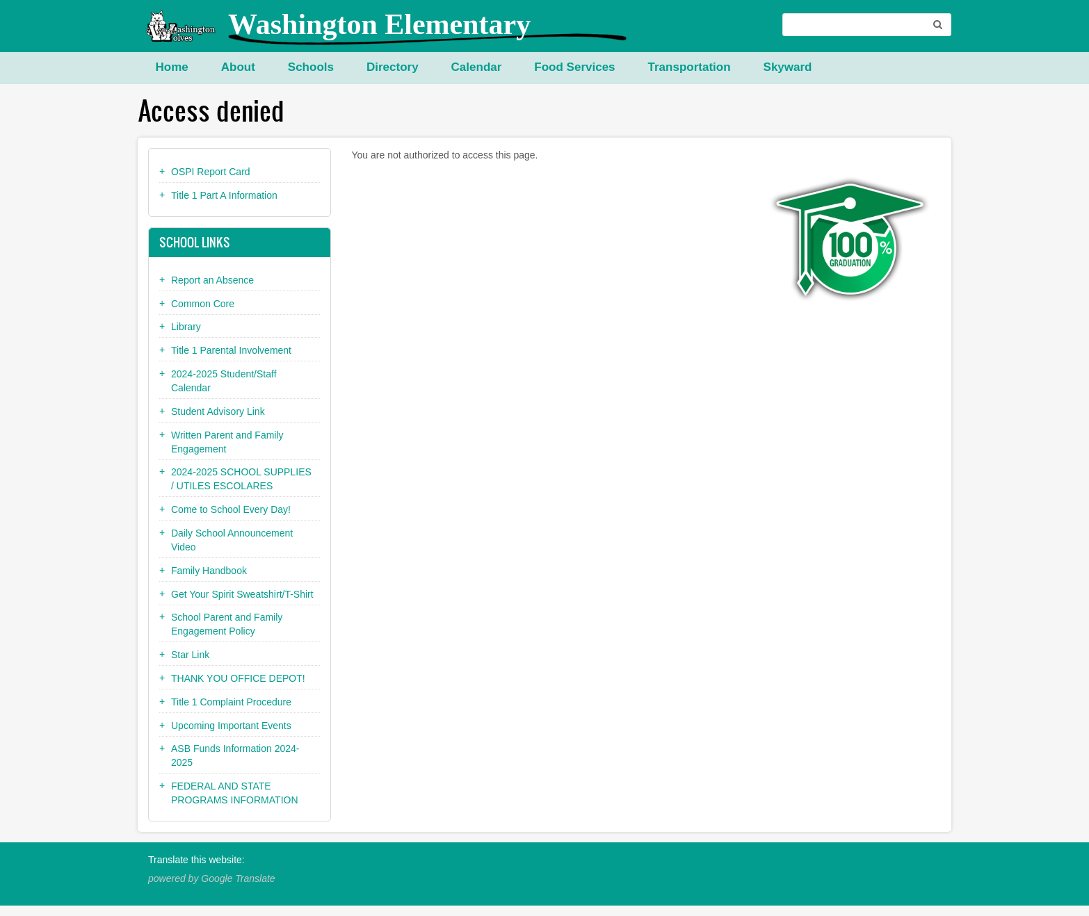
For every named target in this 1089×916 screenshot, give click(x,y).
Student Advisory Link (218, 411)
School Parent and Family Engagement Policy (226, 624)
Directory (392, 67)
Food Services (574, 67)
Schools (311, 67)
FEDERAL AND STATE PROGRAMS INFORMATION (234, 792)
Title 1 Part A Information (224, 195)
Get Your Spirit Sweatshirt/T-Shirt (242, 594)
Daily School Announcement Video (232, 540)
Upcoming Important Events (231, 725)
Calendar (476, 67)
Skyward (788, 67)
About (238, 67)
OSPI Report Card (210, 171)
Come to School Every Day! (231, 509)
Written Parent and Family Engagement (227, 442)
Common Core (202, 303)
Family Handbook (209, 570)
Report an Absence (212, 280)
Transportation (689, 67)
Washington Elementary (379, 24)
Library (186, 326)
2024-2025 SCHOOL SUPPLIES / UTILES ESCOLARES (241, 478)
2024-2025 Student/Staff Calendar (224, 380)
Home (172, 67)
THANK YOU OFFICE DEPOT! (238, 678)
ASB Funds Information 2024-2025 (235, 755)
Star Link (190, 654)
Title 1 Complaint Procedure (231, 702)
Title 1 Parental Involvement (231, 350)
